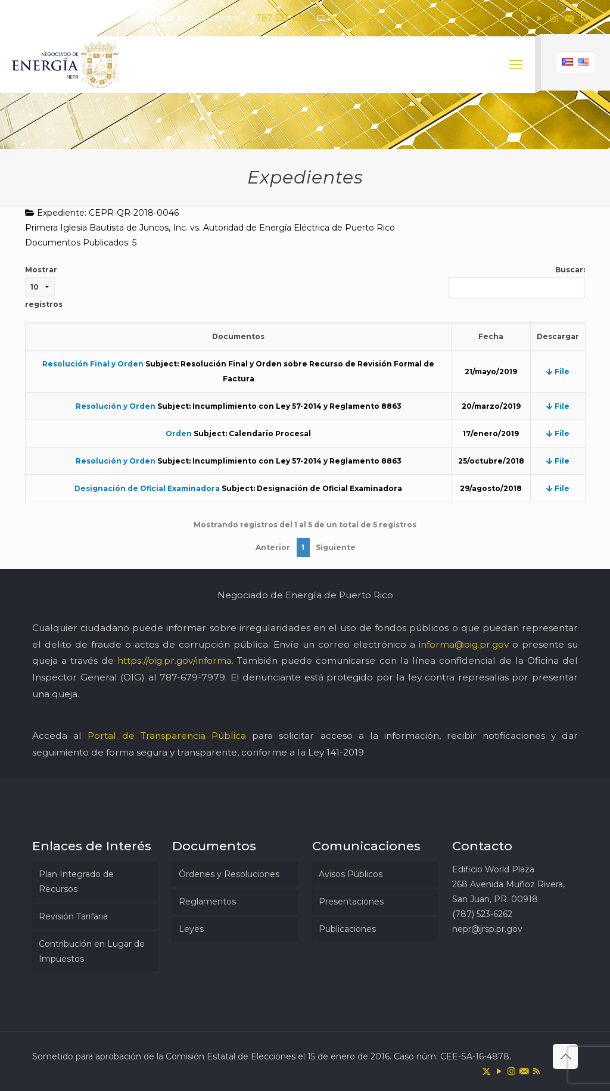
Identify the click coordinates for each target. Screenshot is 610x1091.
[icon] (569, 18)
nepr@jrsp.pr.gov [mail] (361, 18)
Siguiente (336, 547)
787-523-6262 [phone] (283, 18)
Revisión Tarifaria (73, 916)
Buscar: (516, 282)
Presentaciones (351, 901)
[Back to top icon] (565, 1056)
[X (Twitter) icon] (524, 18)
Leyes (191, 929)
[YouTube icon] (539, 18)
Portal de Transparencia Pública (167, 735)
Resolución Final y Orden (93, 363)
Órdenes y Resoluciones (229, 874)
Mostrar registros (44, 287)
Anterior (273, 547)
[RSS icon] (584, 18)
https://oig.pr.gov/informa (174, 660)
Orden (179, 433)
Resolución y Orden (115, 406)
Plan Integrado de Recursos (76, 881)
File (557, 371)
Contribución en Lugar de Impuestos (92, 951)
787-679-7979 (192, 677)
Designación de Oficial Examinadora (147, 488)
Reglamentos (207, 901)
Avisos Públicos (350, 874)
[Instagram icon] (554, 18)
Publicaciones (347, 929)
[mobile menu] (516, 65)
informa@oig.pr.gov (464, 644)
